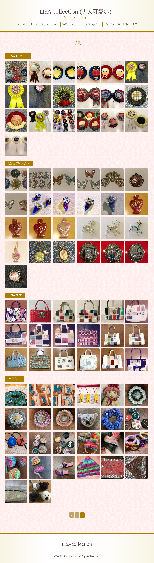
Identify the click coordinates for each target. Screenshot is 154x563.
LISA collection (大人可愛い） (77, 11)
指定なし (14, 379)
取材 (125, 24)
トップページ (24, 24)
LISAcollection (77, 544)
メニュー (76, 24)
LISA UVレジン (18, 164)
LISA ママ (15, 295)
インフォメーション (47, 24)
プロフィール (112, 24)
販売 (134, 24)
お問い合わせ (93, 24)
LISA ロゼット (18, 56)
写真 (65, 24)
